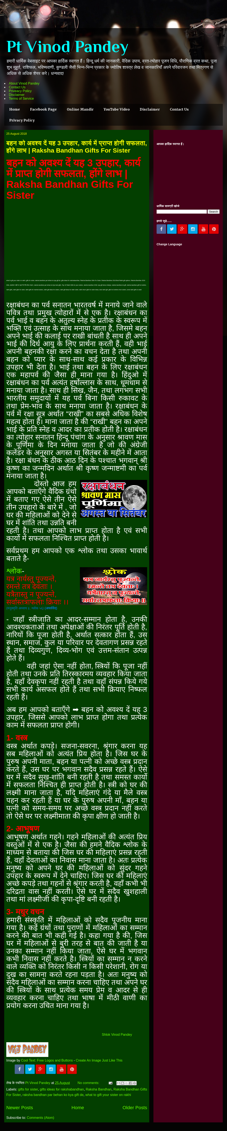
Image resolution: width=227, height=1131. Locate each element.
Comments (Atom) (40, 1117)
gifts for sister (28, 1089)
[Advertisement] (188, 173)
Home (14, 109)
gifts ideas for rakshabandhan (62, 1089)
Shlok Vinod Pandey (117, 1034)
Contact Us (17, 87)
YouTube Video (117, 109)
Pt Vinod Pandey (67, 46)
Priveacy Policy (20, 91)
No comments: (89, 1083)
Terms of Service (21, 98)
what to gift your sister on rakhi (108, 1095)
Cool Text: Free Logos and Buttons (47, 1060)
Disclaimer (17, 95)
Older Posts (135, 1107)
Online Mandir (80, 109)
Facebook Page (43, 109)
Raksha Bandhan (99, 1089)
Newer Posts (19, 1107)
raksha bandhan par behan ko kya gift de (52, 1095)
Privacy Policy (22, 120)
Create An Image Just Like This (99, 1060)
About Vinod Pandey (24, 83)
